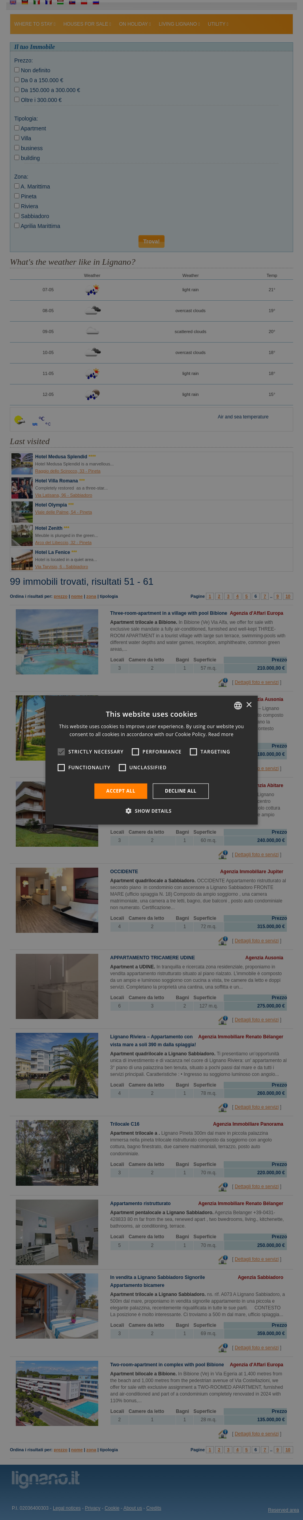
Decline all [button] (180, 790)
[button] (151, 811)
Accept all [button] (120, 790)
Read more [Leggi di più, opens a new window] (221, 734)
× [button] (249, 705)
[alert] (151, 760)
